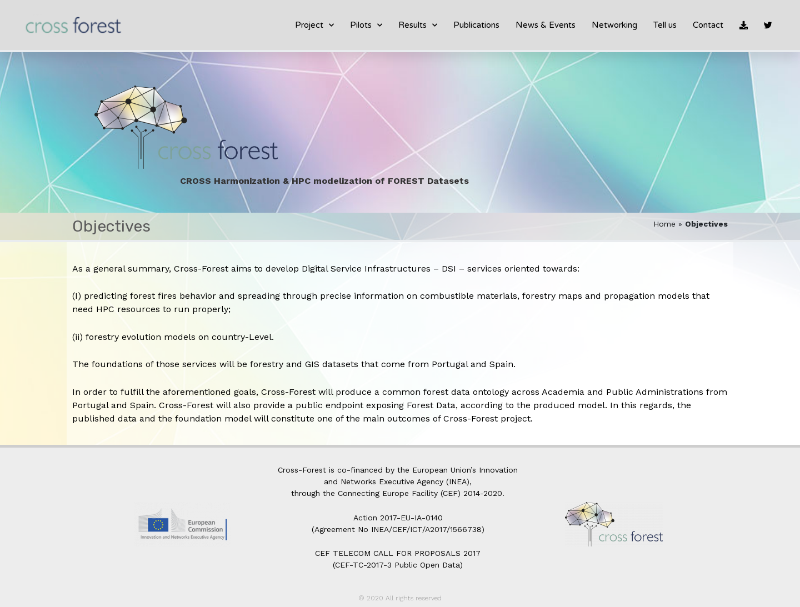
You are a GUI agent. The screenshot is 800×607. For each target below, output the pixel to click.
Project (314, 25)
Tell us (665, 25)
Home (664, 223)
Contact (708, 25)
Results (417, 25)
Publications (476, 25)
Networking (614, 25)
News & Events (546, 25)
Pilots (366, 25)
